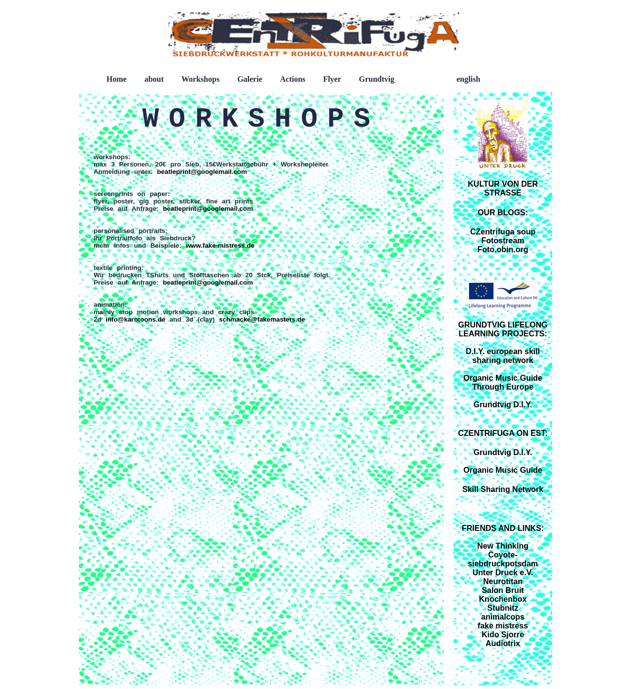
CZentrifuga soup (502, 232)
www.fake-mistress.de (220, 245)
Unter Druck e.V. (502, 572)
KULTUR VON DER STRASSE (503, 188)
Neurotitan (503, 581)
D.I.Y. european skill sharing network (503, 355)
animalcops (503, 617)
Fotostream (502, 240)
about (154, 79)
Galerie (249, 79)
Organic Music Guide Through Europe (502, 382)
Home (116, 79)
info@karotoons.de (134, 319)
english (468, 79)
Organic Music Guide (502, 470)
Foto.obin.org (502, 249)
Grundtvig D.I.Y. (502, 404)
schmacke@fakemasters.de (262, 319)
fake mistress (503, 626)
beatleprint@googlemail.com (202, 171)
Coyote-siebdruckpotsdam (503, 559)
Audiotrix (503, 643)
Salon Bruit (503, 590)
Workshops (200, 79)
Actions (293, 79)
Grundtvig (376, 79)
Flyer (332, 79)
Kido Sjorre (503, 634)
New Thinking (502, 546)
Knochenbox (503, 599)
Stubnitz (502, 608)
